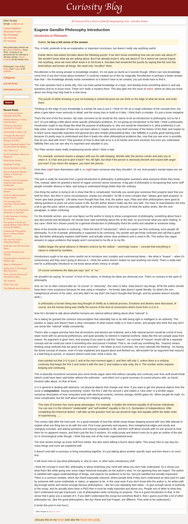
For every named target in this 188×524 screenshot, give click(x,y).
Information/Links (13, 89)
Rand (6, 69)
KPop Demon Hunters (13, 160)
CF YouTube (10, 41)
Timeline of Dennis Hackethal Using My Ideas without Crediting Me (16, 182)
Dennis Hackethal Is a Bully (15, 168)
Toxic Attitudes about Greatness (17, 288)
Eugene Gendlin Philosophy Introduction (72, 30)
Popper (17, 69)
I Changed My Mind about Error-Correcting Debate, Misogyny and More (14, 138)
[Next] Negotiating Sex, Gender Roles (125, 21)
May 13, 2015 (54, 511)
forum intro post (89, 519)
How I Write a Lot (11, 151)
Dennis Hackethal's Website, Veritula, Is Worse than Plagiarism (15, 174)
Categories (9, 77)
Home (95, 21)
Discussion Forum (12, 31)
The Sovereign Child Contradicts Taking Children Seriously (15, 204)
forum (61, 519)
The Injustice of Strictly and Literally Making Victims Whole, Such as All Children (16, 224)
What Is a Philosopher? (13, 264)
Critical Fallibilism (12, 28)
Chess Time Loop (11, 284)
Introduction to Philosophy (50, 35)
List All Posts (11, 83)
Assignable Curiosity (12, 164)
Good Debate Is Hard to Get (15, 132)
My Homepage (11, 34)
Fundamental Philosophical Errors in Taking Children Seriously (15, 233)
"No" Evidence (9, 281)
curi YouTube (10, 38)
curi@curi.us (17, 24)
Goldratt (7, 71)
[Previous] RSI (80, 21)
